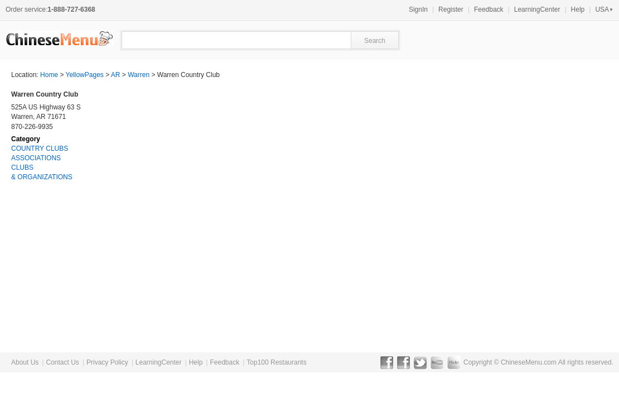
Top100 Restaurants (276, 362)
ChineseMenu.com (529, 362)
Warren (138, 75)
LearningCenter (537, 9)
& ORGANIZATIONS (41, 177)
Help (578, 9)
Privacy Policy (107, 362)
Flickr (454, 362)
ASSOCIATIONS (36, 158)
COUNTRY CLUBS (39, 148)
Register (450, 9)
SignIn (418, 9)
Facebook (387, 362)
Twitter (420, 362)
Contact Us (62, 362)
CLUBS (22, 167)
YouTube (437, 362)
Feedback (489, 9)
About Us (24, 362)
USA (604, 9)
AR (115, 75)
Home (49, 75)
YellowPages (85, 75)
